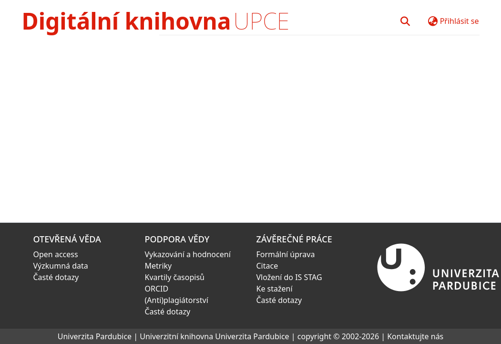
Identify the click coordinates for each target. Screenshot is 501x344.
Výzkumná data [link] (60, 266)
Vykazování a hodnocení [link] (188, 254)
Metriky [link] (158, 266)
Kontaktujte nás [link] (415, 336)
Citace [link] (267, 266)
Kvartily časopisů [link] (175, 277)
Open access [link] (55, 254)
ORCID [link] (157, 288)
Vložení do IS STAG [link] (289, 277)
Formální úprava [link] (285, 254)
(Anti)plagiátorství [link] (176, 300)
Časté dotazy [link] (56, 277)
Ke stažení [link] (274, 288)
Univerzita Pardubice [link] (95, 336)
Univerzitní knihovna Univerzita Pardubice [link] (214, 336)
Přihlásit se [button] (459, 21)
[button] (405, 21)
